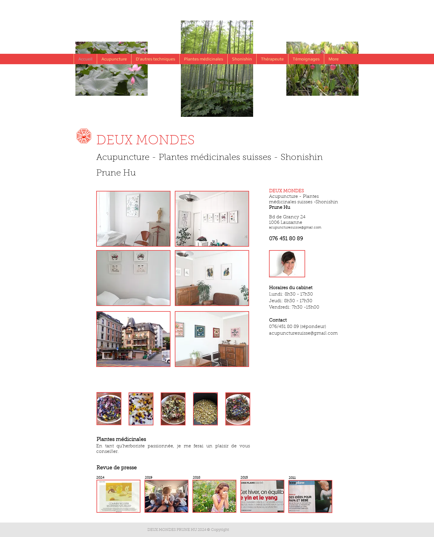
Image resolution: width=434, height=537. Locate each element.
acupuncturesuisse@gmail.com (295, 227)
